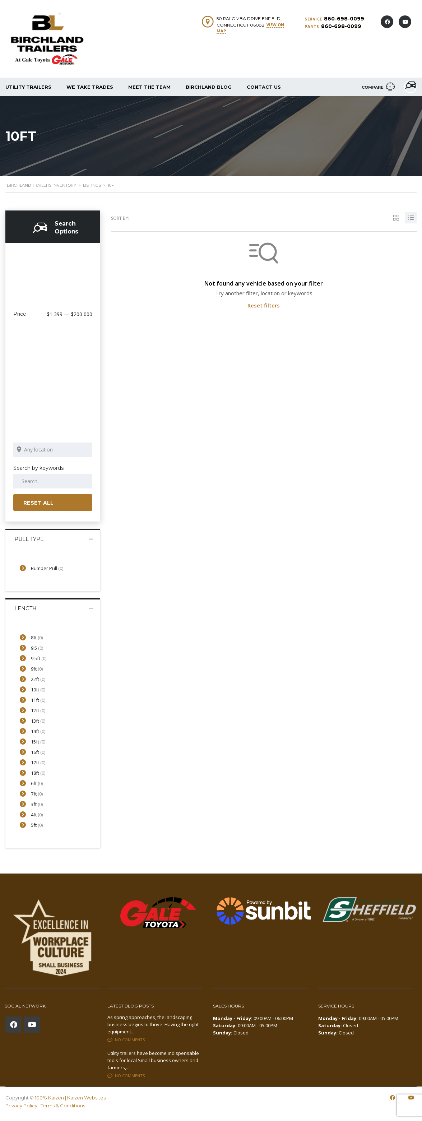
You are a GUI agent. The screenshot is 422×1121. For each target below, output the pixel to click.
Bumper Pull (47, 568)
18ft (38, 773)
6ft (37, 783)
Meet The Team (149, 87)
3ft (37, 804)
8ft (37, 637)
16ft (38, 752)
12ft (38, 710)
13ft (38, 721)
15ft (38, 741)
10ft (38, 689)
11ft (38, 700)
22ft (38, 679)
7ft (37, 794)
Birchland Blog (209, 87)
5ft (37, 825)
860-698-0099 (344, 18)
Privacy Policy (21, 1105)
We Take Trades (89, 87)
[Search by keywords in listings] (52, 481)
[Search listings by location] (52, 450)
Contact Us (264, 87)
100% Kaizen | (51, 1097)
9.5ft (38, 658)
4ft (37, 814)
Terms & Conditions (63, 1105)
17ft (38, 762)
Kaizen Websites (86, 1097)
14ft (38, 731)
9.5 (37, 648)
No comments (126, 1039)
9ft (37, 669)
